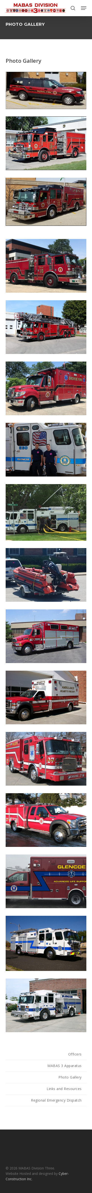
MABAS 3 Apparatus (64, 1065)
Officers (75, 1054)
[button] (83, 8)
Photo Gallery (70, 1077)
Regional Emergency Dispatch (56, 1100)
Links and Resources (64, 1088)
